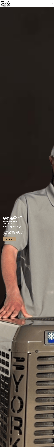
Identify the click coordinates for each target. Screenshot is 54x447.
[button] (52, 4)
